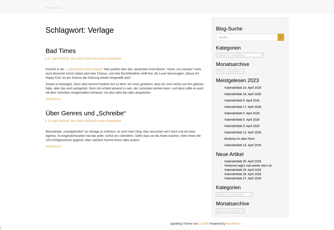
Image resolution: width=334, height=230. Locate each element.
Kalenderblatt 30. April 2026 (243, 161)
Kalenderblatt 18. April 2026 (243, 94)
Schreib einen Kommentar (104, 58)
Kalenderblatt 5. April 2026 (242, 113)
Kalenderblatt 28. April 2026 (243, 174)
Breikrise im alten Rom (240, 138)
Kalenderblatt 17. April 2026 (243, 107)
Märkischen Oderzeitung (85, 69)
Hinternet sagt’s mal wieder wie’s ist (248, 165)
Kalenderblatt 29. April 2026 (243, 169)
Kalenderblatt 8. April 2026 (242, 100)
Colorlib (204, 223)
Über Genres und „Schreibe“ (86, 113)
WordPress (233, 223)
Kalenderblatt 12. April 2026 (243, 132)
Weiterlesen (53, 99)
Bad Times (61, 50)
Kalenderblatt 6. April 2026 (242, 119)
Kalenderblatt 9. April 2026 (242, 126)
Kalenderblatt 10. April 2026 (243, 87)
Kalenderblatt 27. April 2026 (243, 178)
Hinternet (53, 8)
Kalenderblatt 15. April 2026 (243, 145)
